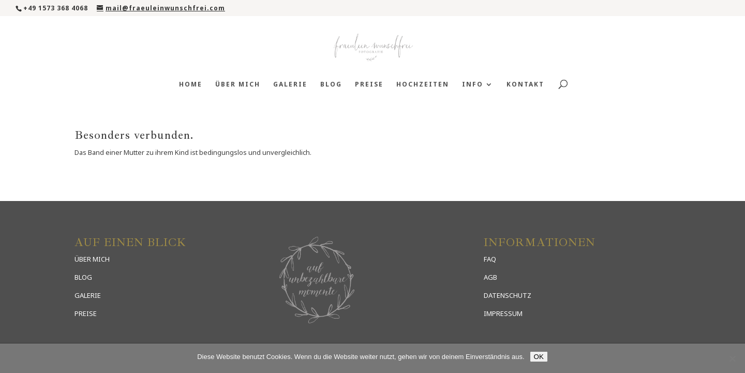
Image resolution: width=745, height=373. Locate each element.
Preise (369, 85)
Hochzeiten (422, 85)
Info (472, 85)
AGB (490, 277)
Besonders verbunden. (134, 135)
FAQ (490, 259)
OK (539, 357)
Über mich (237, 85)
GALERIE (87, 295)
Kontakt (525, 85)
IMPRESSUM (503, 313)
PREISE (85, 313)
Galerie (290, 85)
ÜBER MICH (92, 259)
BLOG (83, 277)
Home (190, 85)
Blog (331, 85)
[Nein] (732, 358)
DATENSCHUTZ (507, 295)
